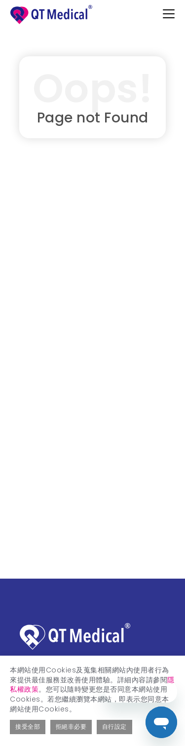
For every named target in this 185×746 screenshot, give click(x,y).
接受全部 (27, 726)
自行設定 (114, 726)
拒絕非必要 (71, 726)
